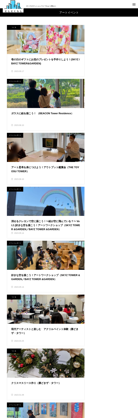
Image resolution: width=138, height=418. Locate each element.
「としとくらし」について (42, 405)
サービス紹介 (78, 304)
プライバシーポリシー (81, 405)
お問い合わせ (101, 405)
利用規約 (63, 405)
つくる (14, 27)
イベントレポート (79, 27)
